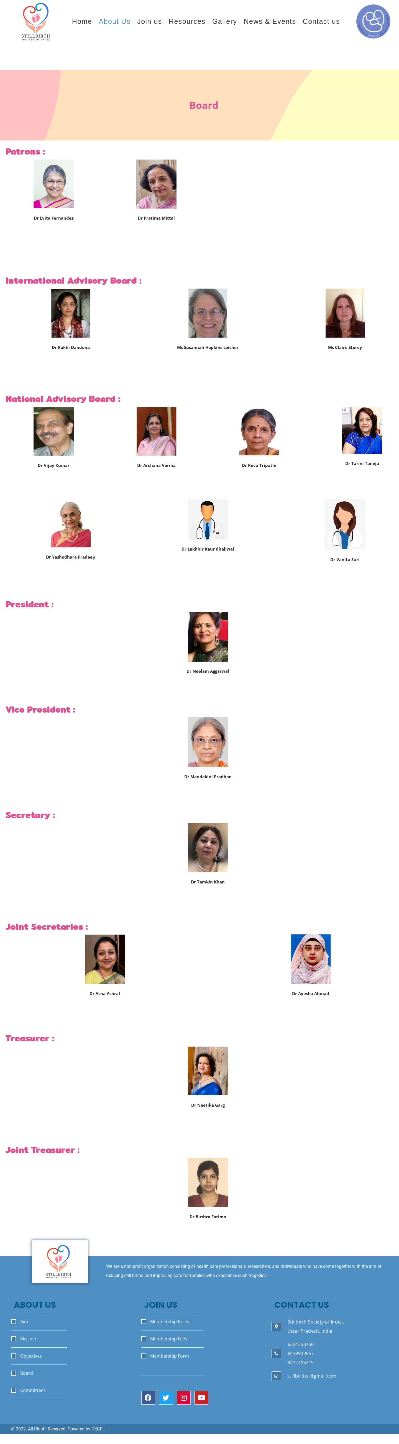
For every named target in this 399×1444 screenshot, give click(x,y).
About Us (115, 21)
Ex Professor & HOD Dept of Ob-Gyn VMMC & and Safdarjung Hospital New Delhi (156, 231)
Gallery (224, 21)
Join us (149, 21)
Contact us (321, 21)
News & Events (270, 21)
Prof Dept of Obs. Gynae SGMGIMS (208, 677)
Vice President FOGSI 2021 (156, 472)
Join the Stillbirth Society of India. (309, 58)
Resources (187, 21)
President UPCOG (362, 470)
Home (82, 21)
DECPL (98, 1429)
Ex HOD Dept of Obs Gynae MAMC (259, 472)
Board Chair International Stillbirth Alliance (208, 353)
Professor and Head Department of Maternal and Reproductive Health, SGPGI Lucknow (208, 783)
